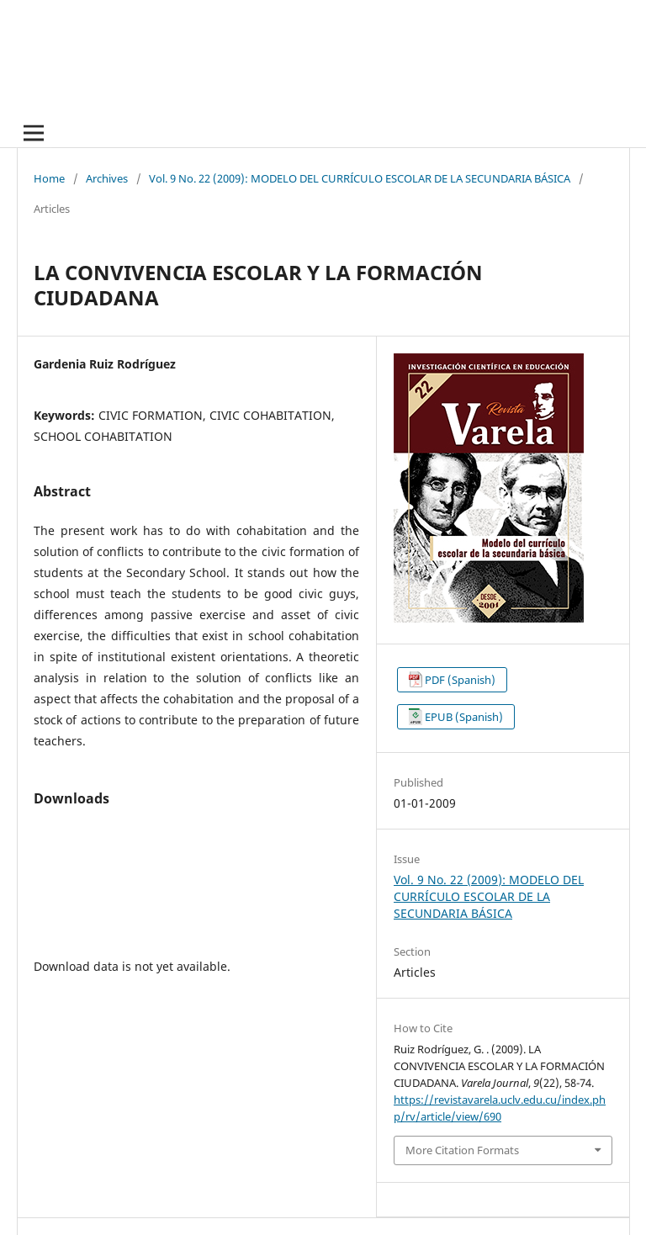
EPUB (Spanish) (464, 716)
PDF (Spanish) (460, 679)
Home (49, 178)
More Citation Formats (462, 1150)
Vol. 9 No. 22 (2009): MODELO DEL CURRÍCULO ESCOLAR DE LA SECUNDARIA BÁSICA (359, 178)
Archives (107, 178)
